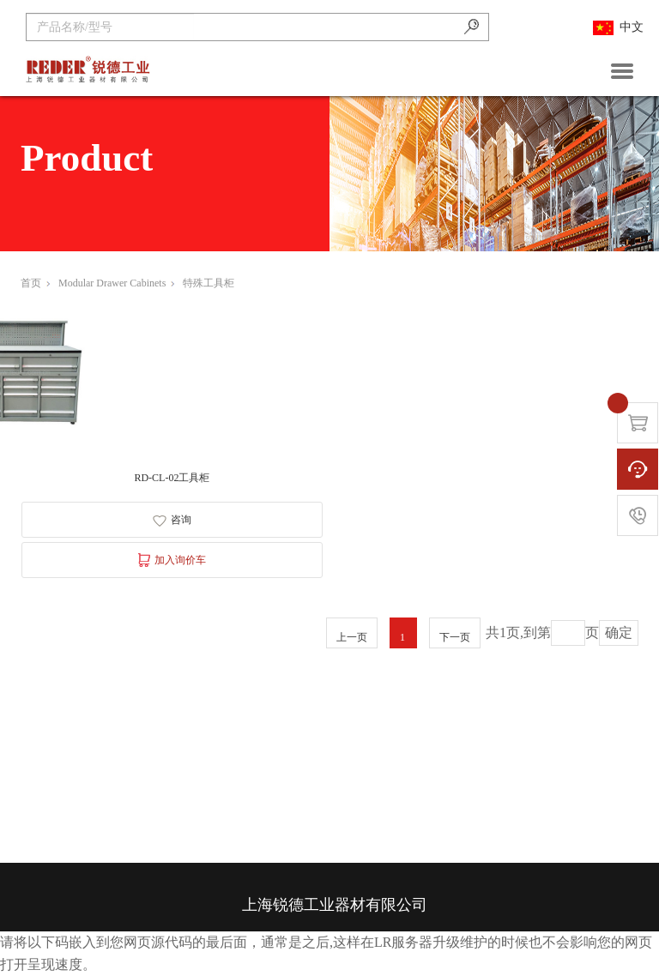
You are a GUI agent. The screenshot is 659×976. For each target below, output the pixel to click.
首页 (35, 283)
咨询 (172, 520)
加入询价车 (172, 560)
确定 (618, 632)
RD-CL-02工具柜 (171, 478)
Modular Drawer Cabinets (116, 283)
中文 (618, 28)
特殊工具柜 (208, 283)
